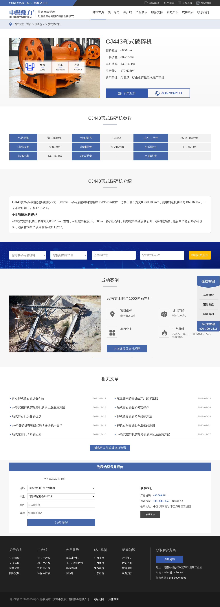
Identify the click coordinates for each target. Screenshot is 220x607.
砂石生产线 (43, 557)
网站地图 (206, 2)
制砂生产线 (43, 568)
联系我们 (203, 12)
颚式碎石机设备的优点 (26, 416)
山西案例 (99, 562)
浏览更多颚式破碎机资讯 (110, 447)
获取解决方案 (166, 550)
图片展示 (169, 2)
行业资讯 (127, 557)
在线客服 (150, 514)
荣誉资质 (14, 568)
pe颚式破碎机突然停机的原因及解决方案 (38, 407)
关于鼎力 (114, 12)
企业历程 (14, 562)
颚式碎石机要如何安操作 (133, 407)
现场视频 (154, 2)
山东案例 (99, 573)
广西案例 (99, 557)
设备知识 (127, 573)
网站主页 (98, 12)
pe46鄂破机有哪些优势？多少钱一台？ (37, 425)
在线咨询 (187, 2)
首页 (29, 24)
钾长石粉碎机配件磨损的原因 (136, 425)
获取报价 (127, 93)
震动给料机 (72, 568)
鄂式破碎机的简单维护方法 (134, 416)
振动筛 (69, 573)
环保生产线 (43, 573)
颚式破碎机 (54, 24)
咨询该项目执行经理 (127, 348)
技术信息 (127, 568)
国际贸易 (14, 573)
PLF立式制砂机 (74, 562)
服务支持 (157, 12)
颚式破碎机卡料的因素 (26, 434)
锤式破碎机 (72, 557)
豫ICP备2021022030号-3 (24, 599)
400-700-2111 (169, 93)
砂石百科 (127, 562)
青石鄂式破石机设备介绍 (28, 398)
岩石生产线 (43, 562)
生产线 (127, 12)
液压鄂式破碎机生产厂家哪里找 (137, 398)
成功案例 (188, 12)
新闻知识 (172, 12)
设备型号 (39, 24)
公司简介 (14, 557)
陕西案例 (99, 568)
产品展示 (141, 12)
